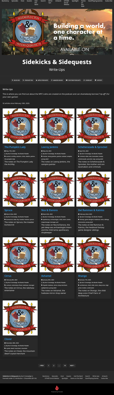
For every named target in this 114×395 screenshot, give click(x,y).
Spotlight (65, 378)
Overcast (88, 80)
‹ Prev (42, 365)
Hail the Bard (78, 376)
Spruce (8, 210)
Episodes (55, 376)
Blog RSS (16, 80)
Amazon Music (57, 80)
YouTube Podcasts (73, 80)
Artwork (104, 376)
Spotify (98, 80)
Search (87, 376)
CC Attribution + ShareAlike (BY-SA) (25, 378)
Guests (68, 376)
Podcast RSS (28, 80)
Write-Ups (96, 376)
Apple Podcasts (42, 80)
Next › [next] (72, 365)
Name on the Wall (76, 378)
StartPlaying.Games (92, 378)
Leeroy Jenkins (49, 147)
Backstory (46, 376)
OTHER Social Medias (52, 378)
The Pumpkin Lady (15, 147)
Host (62, 376)
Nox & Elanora (49, 210)
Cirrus (7, 275)
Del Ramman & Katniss (91, 210)
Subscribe (104, 378)
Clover (8, 339)
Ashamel (46, 275)
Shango (82, 275)
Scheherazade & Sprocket (92, 147)
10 (65, 365)
